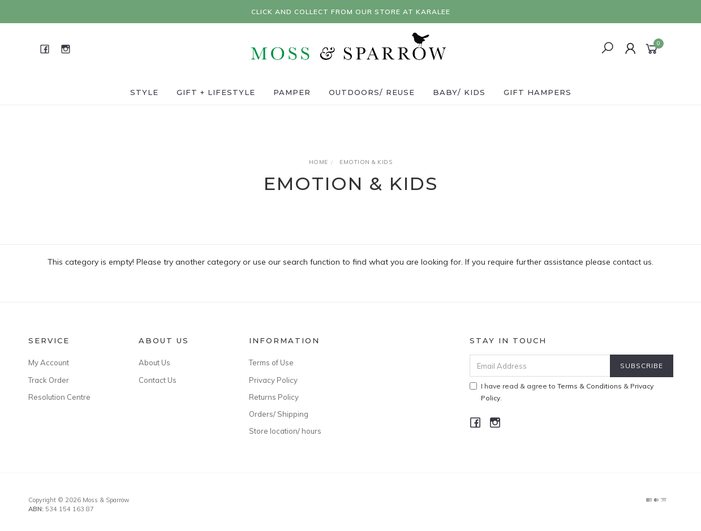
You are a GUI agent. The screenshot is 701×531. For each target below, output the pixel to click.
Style (144, 92)
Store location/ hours (285, 430)
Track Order (48, 380)
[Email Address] (540, 366)
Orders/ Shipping (278, 413)
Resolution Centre (59, 397)
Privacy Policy (273, 380)
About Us (154, 362)
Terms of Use (271, 362)
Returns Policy (274, 397)
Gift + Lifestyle (216, 92)
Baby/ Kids (459, 92)
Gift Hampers (537, 92)
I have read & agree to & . (561, 392)
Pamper (292, 92)
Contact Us (158, 380)
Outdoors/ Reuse (372, 92)
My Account (48, 362)
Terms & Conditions (589, 386)
